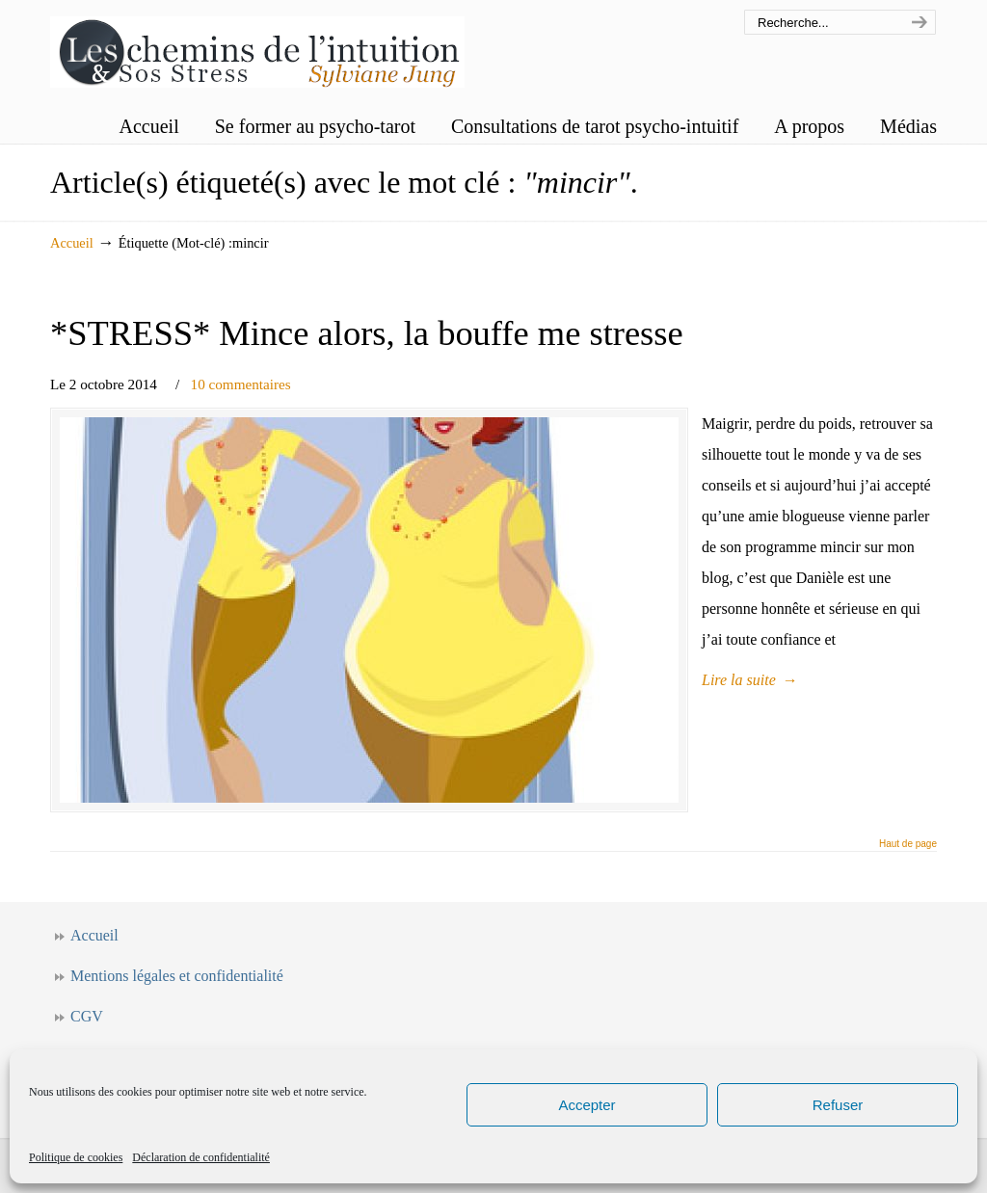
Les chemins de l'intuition (257, 47)
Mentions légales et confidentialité (176, 976)
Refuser (838, 1105)
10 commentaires (241, 384)
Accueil (71, 243)
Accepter (586, 1105)
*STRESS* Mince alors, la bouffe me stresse (366, 333)
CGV (86, 1016)
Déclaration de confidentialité (201, 1157)
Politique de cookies (75, 1157)
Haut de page (908, 844)
